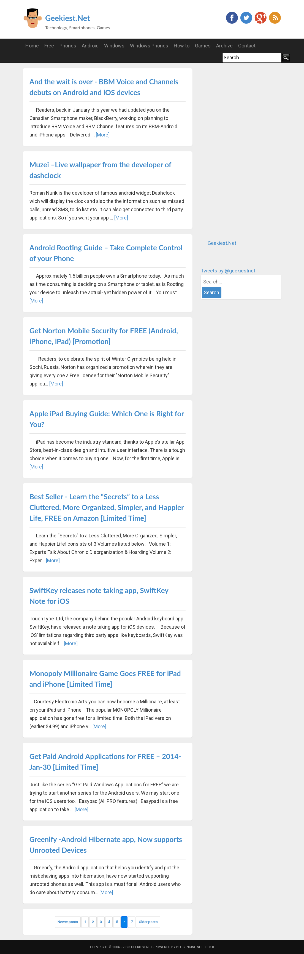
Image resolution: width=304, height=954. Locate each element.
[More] (103, 135)
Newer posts (68, 922)
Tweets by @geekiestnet (228, 271)
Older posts (148, 922)
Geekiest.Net (67, 18)
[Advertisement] (242, 151)
